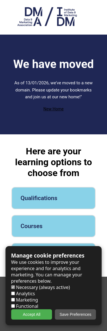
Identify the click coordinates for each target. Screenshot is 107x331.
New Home (53, 109)
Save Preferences (75, 314)
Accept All (31, 314)
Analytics (23, 293)
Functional (25, 306)
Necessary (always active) (40, 287)
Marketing (24, 300)
